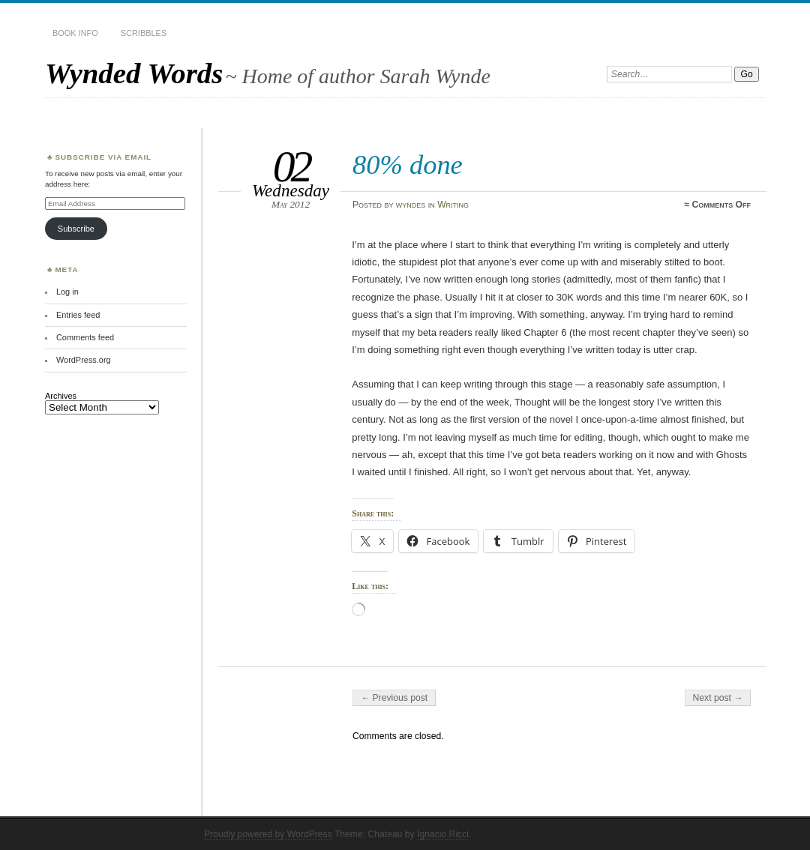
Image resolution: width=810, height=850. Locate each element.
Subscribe (76, 228)
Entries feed (78, 314)
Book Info (75, 32)
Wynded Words (134, 73)
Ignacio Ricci (443, 834)
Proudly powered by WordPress (268, 834)
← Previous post (394, 698)
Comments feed (85, 337)
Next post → (718, 698)
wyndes (411, 204)
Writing (453, 204)
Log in (67, 291)
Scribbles (143, 32)
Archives (60, 395)
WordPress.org (83, 359)
